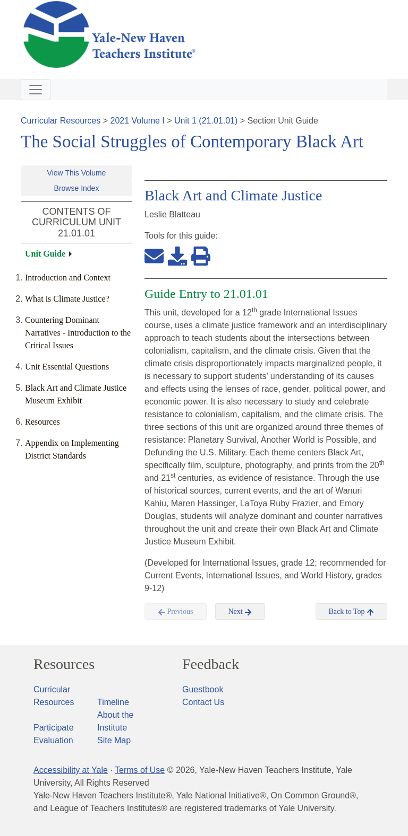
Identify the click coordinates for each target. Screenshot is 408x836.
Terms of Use (140, 770)
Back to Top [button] (351, 612)
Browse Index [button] (76, 188)
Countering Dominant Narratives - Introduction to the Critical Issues (78, 332)
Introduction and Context (67, 277)
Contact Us (203, 702)
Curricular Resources (60, 120)
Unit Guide (45, 253)
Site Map (114, 740)
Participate (53, 727)
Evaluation (53, 740)
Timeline (113, 702)
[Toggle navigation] (35, 89)
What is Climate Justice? (67, 298)
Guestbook (202, 689)
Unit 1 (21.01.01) (205, 120)
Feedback (210, 664)
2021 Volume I (137, 120)
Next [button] (240, 612)
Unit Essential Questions (67, 366)
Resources (42, 421)
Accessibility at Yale (70, 770)
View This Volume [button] (76, 173)
